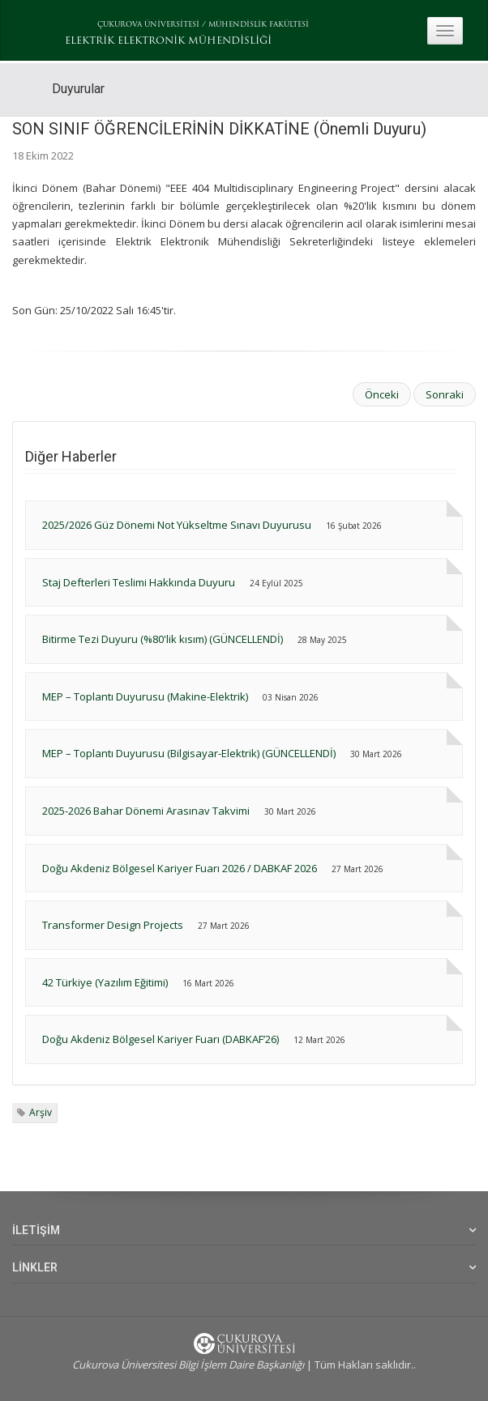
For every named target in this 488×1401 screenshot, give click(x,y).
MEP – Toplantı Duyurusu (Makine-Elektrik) (146, 696)
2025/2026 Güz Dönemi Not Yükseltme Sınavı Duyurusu (176, 524)
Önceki (382, 394)
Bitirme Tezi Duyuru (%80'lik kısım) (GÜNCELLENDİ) (162, 639)
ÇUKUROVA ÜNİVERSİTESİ (148, 24)
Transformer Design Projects (112, 925)
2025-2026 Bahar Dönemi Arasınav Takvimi (146, 810)
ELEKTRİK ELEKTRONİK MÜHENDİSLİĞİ (168, 41)
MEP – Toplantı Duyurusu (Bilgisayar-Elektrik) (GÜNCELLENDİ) (189, 753)
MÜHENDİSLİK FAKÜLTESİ (258, 24)
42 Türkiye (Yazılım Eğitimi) (105, 982)
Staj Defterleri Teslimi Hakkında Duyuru (138, 582)
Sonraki (445, 394)
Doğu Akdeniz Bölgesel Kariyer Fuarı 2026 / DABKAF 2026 (180, 868)
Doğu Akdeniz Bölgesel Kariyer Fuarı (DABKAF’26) (160, 1039)
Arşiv (40, 1112)
